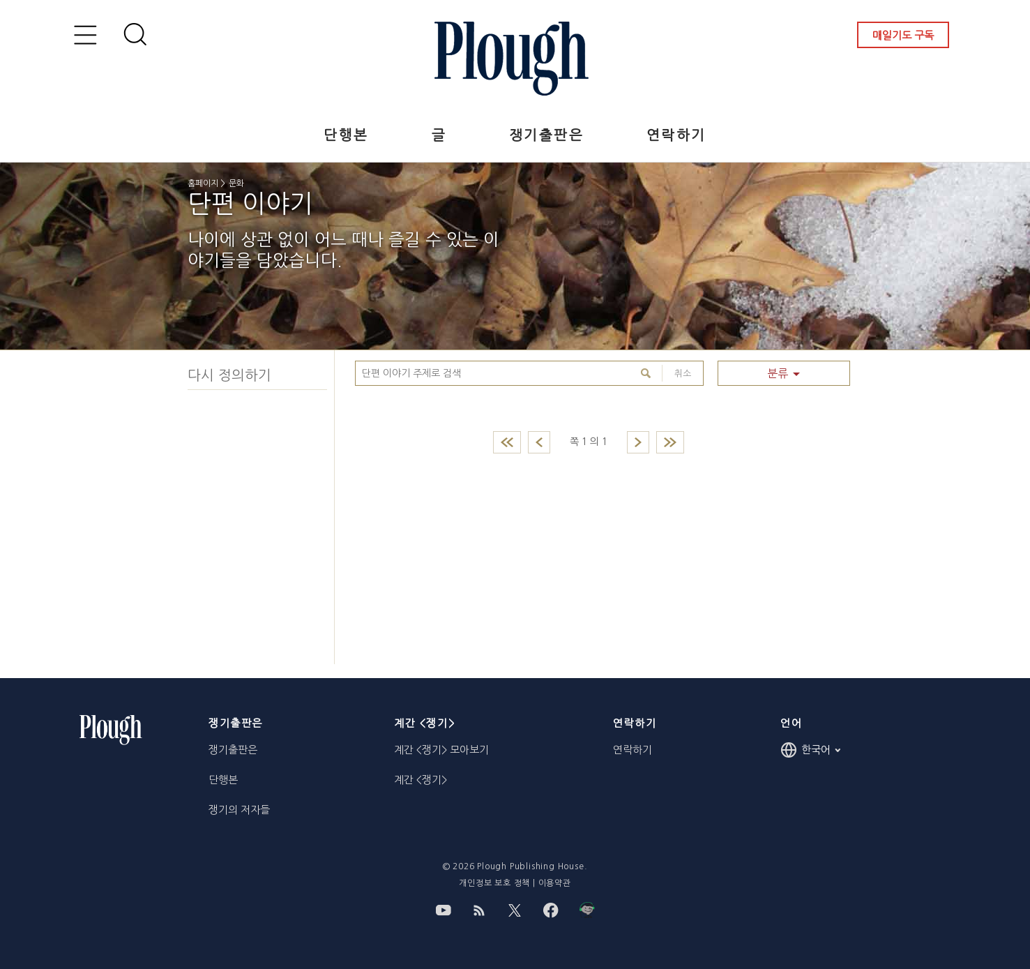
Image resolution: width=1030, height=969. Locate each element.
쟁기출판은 (546, 135)
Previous (539, 442)
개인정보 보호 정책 (494, 883)
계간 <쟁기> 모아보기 (441, 749)
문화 (236, 183)
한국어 (810, 750)
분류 (777, 373)
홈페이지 (203, 183)
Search (647, 374)
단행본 (346, 135)
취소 (676, 373)
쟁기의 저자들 (239, 809)
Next (638, 442)
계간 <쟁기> (420, 779)
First (507, 442)
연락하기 (676, 135)
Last (670, 442)
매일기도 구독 (903, 35)
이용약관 (554, 883)
